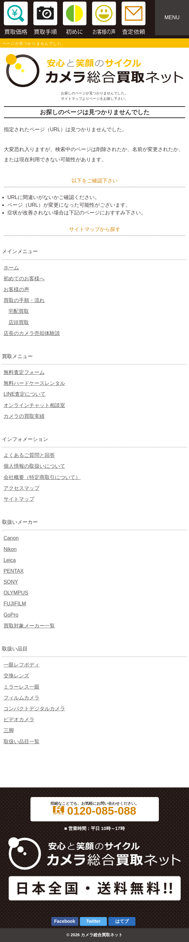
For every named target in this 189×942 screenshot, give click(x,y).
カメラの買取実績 (24, 416)
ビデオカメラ (19, 719)
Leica (10, 560)
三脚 (9, 730)
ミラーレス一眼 (21, 687)
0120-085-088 (94, 811)
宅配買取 (18, 311)
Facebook (64, 921)
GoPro (11, 615)
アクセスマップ (21, 488)
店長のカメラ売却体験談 (32, 333)
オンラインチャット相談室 (34, 405)
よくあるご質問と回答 (29, 455)
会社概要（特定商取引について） (42, 477)
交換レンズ (16, 675)
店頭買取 (18, 322)
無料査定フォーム (24, 372)
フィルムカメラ (21, 697)
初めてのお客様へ (24, 278)
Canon (11, 538)
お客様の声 (16, 289)
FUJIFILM (15, 603)
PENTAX (14, 571)
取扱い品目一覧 (21, 741)
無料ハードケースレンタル (34, 383)
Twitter (93, 921)
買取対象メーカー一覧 (29, 625)
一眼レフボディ (21, 664)
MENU (171, 17)
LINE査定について (25, 394)
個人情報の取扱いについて (34, 466)
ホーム (11, 267)
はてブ (122, 921)
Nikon (10, 549)
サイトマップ (19, 499)
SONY (11, 582)
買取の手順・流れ (24, 300)
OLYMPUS (16, 592)
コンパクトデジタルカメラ (34, 708)
